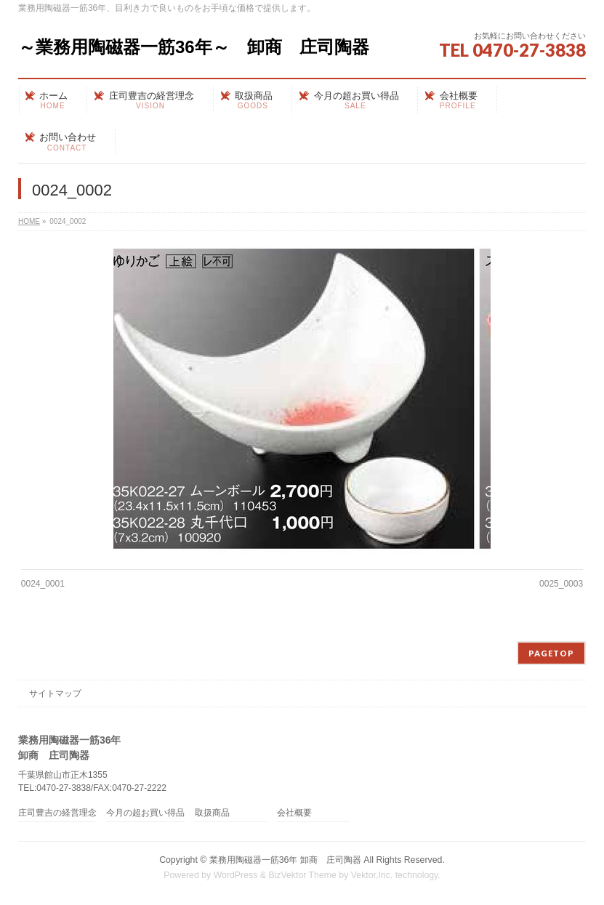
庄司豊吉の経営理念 (57, 813)
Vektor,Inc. (372, 875)
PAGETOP (551, 653)
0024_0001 (43, 584)
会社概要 (294, 813)
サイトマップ (55, 693)
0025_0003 (561, 584)
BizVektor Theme (302, 875)
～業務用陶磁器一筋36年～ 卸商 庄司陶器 (193, 47)
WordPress (236, 875)
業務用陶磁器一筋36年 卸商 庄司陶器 (285, 860)
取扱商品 (212, 813)
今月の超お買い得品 (145, 813)
